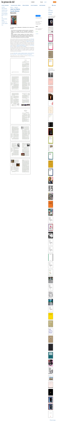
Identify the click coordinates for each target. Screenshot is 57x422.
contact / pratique (5, 23)
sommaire (37, 33)
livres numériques (4, 13)
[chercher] (25, 2)
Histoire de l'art (50, 12)
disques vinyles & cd (4, 15)
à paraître (3, 7)
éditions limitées (4, 18)
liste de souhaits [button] (38, 17)
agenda (3, 20)
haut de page (52, 420)
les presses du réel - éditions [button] (16, 5)
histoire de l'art (31, 55)
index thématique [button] (42, 5)
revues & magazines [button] (34, 5)
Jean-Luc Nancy (15, 9)
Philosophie (50, 14)
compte (54, 5)
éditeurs (11, 7)
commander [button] (38, 15)
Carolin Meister (14, 11)
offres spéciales (4, 8)
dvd (2, 17)
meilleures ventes (4, 10)
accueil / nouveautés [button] (5, 5)
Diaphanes (16, 7)
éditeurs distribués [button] (25, 5)
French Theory (50, 10)
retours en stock (4, 11)
